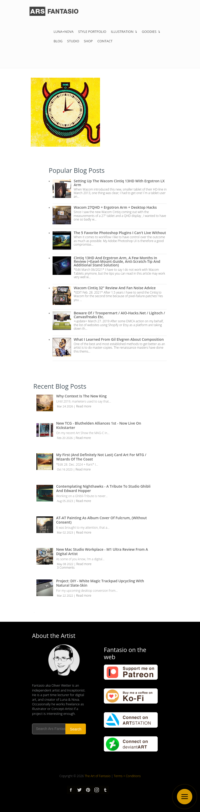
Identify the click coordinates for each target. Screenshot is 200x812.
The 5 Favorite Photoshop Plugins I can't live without (120, 232)
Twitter (79, 790)
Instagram (96, 790)
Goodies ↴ (151, 31)
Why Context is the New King (81, 396)
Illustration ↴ (124, 31)
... (34, 612)
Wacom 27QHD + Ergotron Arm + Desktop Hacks (115, 207)
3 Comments (66, 567)
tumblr (105, 790)
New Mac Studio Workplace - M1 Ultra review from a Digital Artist (102, 551)
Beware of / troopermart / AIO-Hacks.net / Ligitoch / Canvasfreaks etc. (119, 314)
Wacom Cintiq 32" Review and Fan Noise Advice (115, 287)
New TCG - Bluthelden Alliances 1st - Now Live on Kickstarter (98, 425)
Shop (88, 41)
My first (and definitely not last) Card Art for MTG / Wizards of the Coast (101, 457)
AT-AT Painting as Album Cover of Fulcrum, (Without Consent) (101, 520)
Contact (105, 41)
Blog (58, 41)
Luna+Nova (64, 31)
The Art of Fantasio (98, 776)
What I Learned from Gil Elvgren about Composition (119, 339)
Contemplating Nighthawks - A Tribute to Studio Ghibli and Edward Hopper (103, 488)
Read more (83, 406)
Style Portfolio (92, 31)
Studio (73, 41)
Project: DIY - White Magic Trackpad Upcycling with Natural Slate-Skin (100, 583)
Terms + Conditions (127, 776)
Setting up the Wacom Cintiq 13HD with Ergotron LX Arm (119, 182)
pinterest (88, 790)
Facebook (71, 790)
